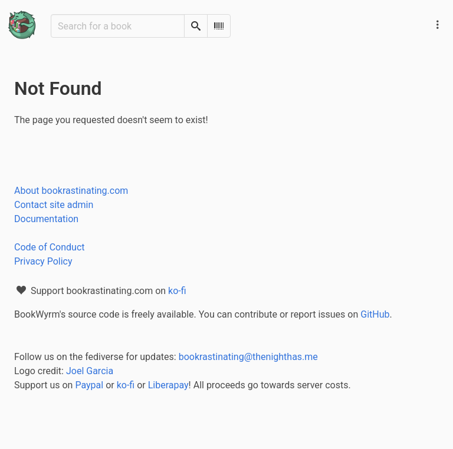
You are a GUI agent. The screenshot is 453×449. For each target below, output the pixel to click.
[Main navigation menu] (437, 24)
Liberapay (168, 385)
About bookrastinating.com (71, 190)
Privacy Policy (43, 261)
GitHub (374, 314)
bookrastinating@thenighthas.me (248, 356)
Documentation (46, 218)
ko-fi (177, 290)
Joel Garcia (89, 371)
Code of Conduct (49, 247)
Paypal (89, 385)
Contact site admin (53, 204)
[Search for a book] (118, 26)
